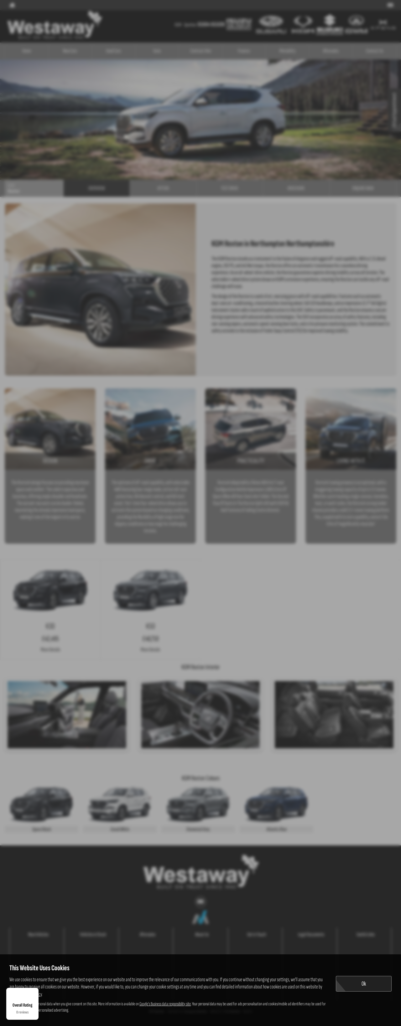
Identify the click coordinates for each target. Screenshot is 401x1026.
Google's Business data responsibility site (165, 1004)
